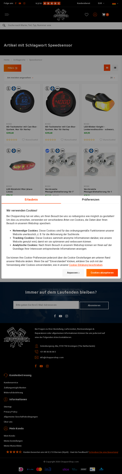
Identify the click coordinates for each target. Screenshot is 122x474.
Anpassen (69, 272)
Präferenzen (91, 199)
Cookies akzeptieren (100, 272)
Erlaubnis (31, 199)
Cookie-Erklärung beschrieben (85, 264)
